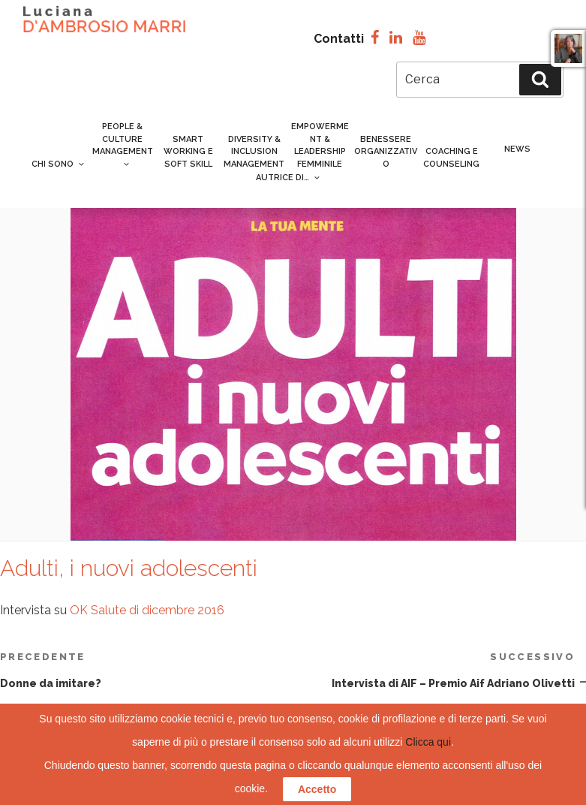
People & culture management (122, 144)
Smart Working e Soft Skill (188, 151)
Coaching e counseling (451, 157)
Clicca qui (428, 742)
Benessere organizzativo (385, 151)
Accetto (317, 789)
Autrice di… (287, 177)
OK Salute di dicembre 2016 (147, 610)
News (517, 149)
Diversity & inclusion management (254, 151)
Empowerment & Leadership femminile (320, 145)
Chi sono (59, 164)
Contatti (339, 39)
